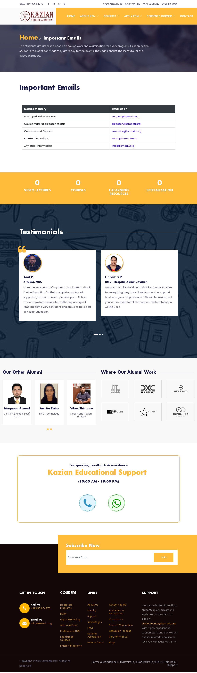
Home (71, 16)
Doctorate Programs (66, 607)
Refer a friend (95, 643)
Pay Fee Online (149, 3)
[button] (96, 335)
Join (164, 558)
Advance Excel (68, 626)
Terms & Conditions (104, 662)
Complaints (116, 620)
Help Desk (170, 662)
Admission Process (120, 631)
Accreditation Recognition (117, 613)
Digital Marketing (70, 620)
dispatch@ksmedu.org (126, 124)
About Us (92, 605)
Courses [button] (110, 16)
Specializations (108, 3)
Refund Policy (146, 662)
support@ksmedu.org (125, 117)
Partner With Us (118, 637)
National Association (94, 636)
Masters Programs (71, 646)
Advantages (94, 623)
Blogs (112, 643)
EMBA (63, 614)
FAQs (90, 628)
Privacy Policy (127, 662)
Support (92, 617)
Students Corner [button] (160, 16)
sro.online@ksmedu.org (126, 131)
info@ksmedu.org (123, 146)
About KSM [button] (88, 16)
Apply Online (129, 3)
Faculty (91, 611)
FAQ (159, 662)
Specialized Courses (66, 639)
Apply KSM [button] (131, 16)
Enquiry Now (168, 3)
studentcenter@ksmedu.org (159, 624)
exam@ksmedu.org (124, 139)
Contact (186, 16)
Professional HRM (70, 631)
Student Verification (121, 626)
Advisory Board (117, 605)
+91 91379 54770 (31, 3)
